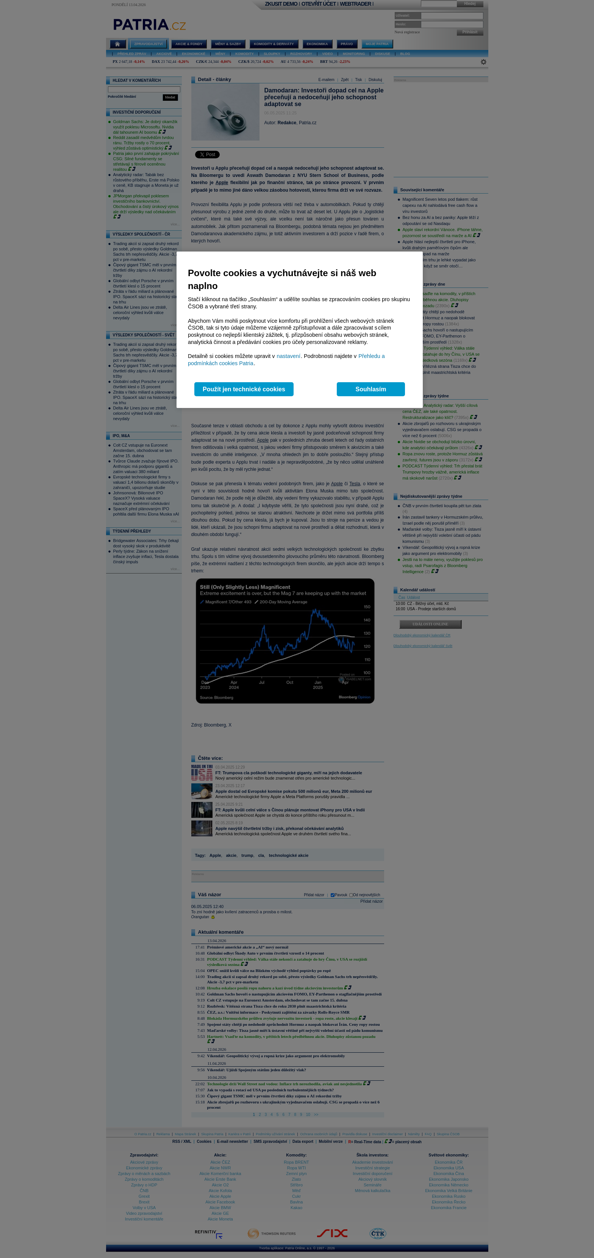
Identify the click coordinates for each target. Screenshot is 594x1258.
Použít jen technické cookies (244, 389)
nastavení (288, 356)
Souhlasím (371, 389)
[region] (300, 330)
